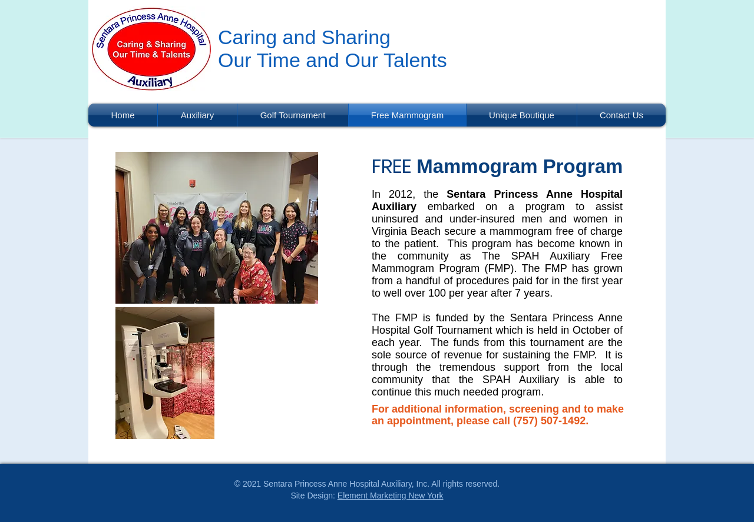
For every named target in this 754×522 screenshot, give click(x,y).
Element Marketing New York (391, 495)
